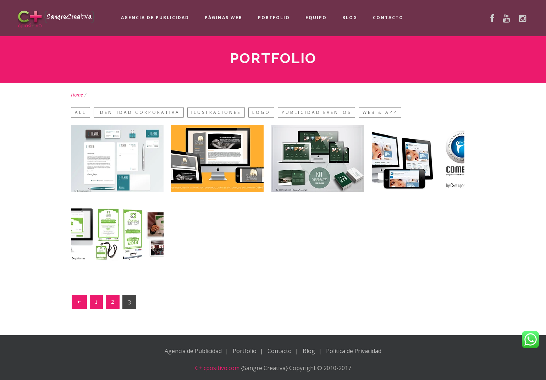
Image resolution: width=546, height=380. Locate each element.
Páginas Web (223, 18)
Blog (349, 18)
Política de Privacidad (353, 351)
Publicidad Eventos (316, 112)
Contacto (388, 18)
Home (77, 95)
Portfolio (274, 18)
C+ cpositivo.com (217, 368)
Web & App (380, 112)
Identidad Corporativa (139, 112)
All (80, 112)
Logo (261, 112)
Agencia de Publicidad (155, 18)
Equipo (316, 18)
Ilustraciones (216, 112)
